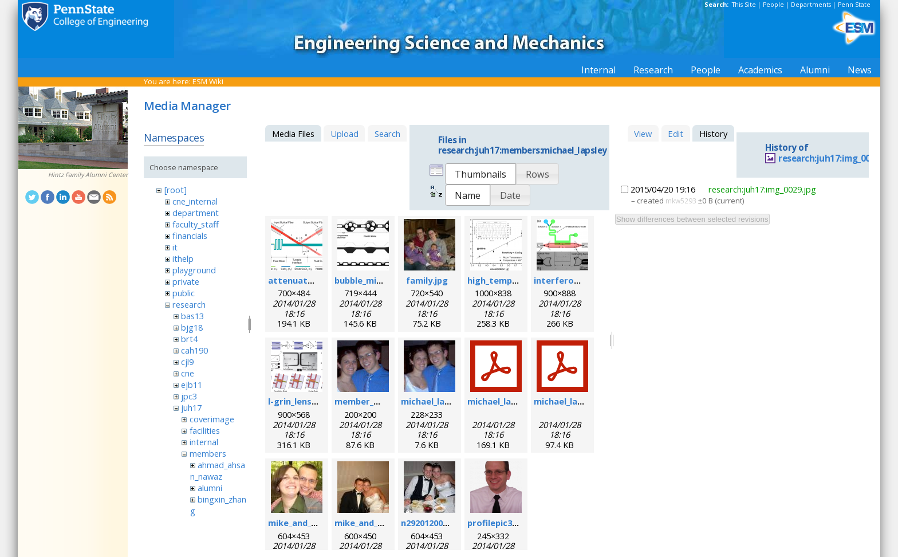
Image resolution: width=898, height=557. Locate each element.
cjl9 (187, 361)
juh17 (191, 407)
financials (189, 235)
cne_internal (195, 201)
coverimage (212, 419)
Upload (344, 133)
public (183, 293)
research (189, 304)
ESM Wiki (207, 81)
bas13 (192, 315)
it (175, 247)
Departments (811, 5)
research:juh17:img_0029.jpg (837, 158)
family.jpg (427, 280)
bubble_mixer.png (371, 280)
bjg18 (192, 327)
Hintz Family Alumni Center (88, 175)
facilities (205, 430)
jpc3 (189, 396)
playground (194, 270)
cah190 (194, 350)
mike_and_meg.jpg (306, 522)
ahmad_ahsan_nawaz (217, 470)
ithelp (183, 258)
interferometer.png (576, 280)
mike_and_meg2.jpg (375, 522)
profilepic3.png (498, 522)
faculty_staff (195, 224)
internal (204, 442)
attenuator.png (302, 280)
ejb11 (191, 384)
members (208, 453)
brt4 (189, 338)
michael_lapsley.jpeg (444, 401)
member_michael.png (379, 401)
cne (187, 373)
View (643, 133)
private (185, 281)
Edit (675, 133)
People (773, 5)
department (195, 212)
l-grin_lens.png (299, 401)
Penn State (854, 5)
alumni (210, 487)
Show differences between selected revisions (692, 219)
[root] (175, 189)
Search (387, 133)
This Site (744, 5)
